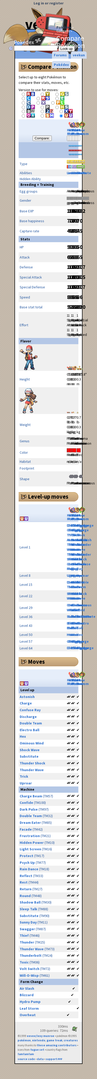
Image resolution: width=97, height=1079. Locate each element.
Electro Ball (83, 625)
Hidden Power (32, 842)
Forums (60, 55)
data (40, 1059)
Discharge (85, 525)
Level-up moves (48, 496)
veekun (79, 55)
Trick (81, 535)
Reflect (26, 875)
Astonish (84, 540)
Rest (24, 882)
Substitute (86, 616)
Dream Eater (30, 822)
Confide (26, 802)
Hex (75, 634)
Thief (24, 935)
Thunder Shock (84, 557)
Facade (26, 829)
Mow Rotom (83, 129)
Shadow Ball (30, 902)
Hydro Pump (30, 1001)
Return (26, 889)
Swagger (27, 929)
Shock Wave (82, 596)
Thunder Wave (84, 547)
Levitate (84, 173)
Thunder (27, 942)
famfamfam (26, 1054)
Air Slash (27, 988)
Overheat (28, 1015)
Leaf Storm (29, 1008)
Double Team (83, 584)
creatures (71, 1040)
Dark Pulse (29, 809)
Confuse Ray (30, 710)
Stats (25, 239)
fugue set (37, 1049)
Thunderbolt (31, 955)
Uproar (83, 575)
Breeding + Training (37, 184)
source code (26, 1059)
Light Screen (30, 849)
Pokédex (63, 27)
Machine (27, 789)
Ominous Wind (84, 607)
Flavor (25, 341)
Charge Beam (31, 796)
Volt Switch (29, 968)
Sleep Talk (28, 909)
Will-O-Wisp (29, 975)
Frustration (30, 835)
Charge (83, 530)
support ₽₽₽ (54, 1059)
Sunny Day (28, 922)
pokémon (24, 1040)
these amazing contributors (57, 1045)
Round (25, 895)
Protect (26, 855)
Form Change (31, 981)
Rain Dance (29, 869)
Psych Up (27, 862)
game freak (54, 1040)
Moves (36, 661)
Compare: (42, 138)
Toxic (24, 962)
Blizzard (27, 995)
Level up (27, 690)
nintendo (38, 1040)
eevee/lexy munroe (40, 1036)
